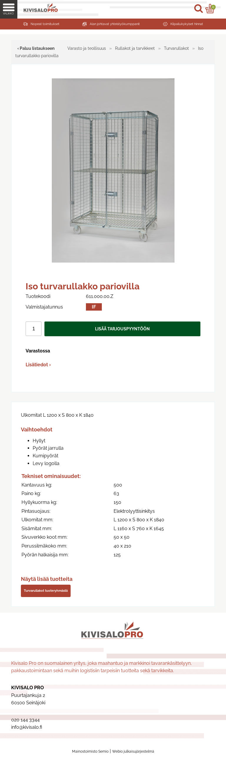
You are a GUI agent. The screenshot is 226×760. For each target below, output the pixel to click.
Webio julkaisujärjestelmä (133, 751)
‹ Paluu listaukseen (35, 48)
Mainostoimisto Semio (90, 751)
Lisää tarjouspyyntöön (122, 328)
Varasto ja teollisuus (86, 48)
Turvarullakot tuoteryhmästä (46, 590)
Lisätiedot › (38, 364)
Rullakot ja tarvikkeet (135, 48)
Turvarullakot (176, 48)
